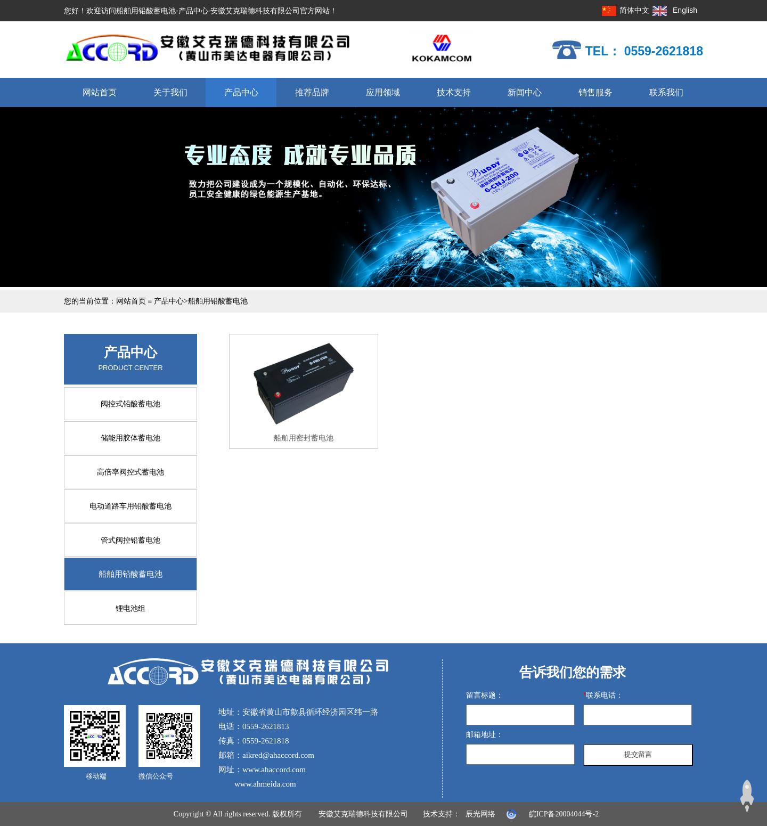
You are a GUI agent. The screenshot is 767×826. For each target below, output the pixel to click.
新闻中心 (525, 92)
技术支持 (454, 92)
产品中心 (241, 92)
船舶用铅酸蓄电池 (218, 301)
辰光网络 (480, 814)
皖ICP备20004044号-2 (564, 814)
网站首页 (100, 92)
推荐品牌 (312, 92)
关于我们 (170, 92)
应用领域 (383, 92)
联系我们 (666, 92)
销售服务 (595, 92)
